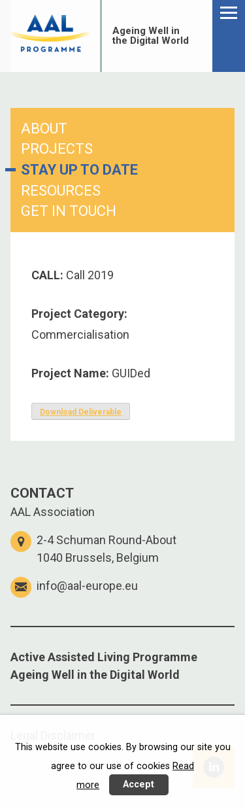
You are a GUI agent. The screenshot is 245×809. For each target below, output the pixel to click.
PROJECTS (57, 149)
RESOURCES (61, 190)
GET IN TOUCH (68, 211)
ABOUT (44, 128)
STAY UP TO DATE (79, 170)
